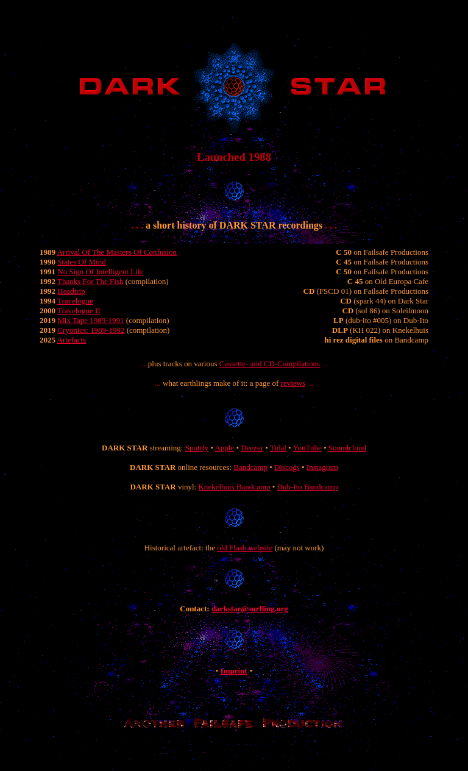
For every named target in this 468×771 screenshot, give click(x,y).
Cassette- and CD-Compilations (269, 363)
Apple (224, 447)
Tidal (278, 447)
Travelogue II (79, 310)
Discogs (287, 467)
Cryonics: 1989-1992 (90, 330)
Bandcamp (250, 467)
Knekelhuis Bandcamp (234, 486)
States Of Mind (81, 261)
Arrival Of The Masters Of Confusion (117, 252)
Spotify (196, 447)
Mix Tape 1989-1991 (90, 320)
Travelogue (75, 300)
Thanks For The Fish (90, 281)
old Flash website (244, 547)
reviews (293, 383)
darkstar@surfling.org (249, 608)
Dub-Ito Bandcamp (307, 486)
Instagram (322, 467)
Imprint (234, 670)
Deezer (252, 447)
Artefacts (72, 339)
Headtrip (71, 291)
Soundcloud (347, 447)
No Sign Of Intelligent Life (100, 271)
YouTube (306, 447)
